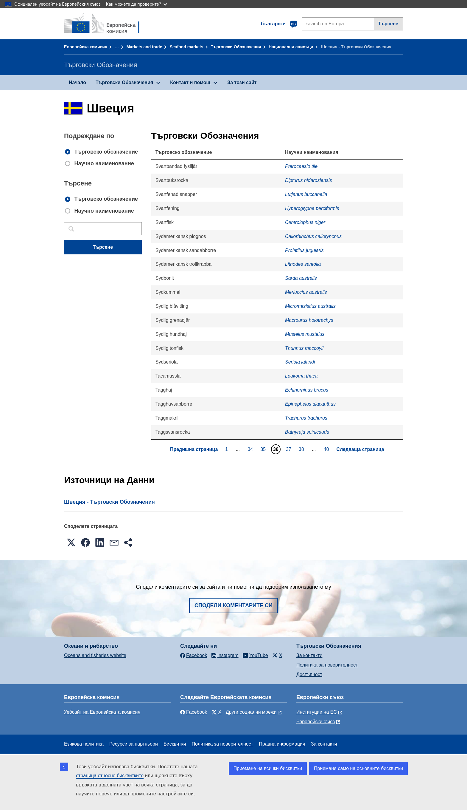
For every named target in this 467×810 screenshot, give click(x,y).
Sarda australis (301, 278)
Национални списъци (291, 46)
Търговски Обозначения (236, 46)
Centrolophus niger (305, 222)
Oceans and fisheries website (95, 655)
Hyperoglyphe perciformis (312, 208)
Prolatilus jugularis (304, 250)
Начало (77, 82)
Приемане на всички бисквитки (268, 768)
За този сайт (241, 82)
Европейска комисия (85, 46)
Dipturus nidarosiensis (308, 180)
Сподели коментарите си (233, 605)
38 (302, 449)
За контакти (309, 655)
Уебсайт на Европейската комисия (102, 712)
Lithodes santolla (303, 264)
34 (250, 449)
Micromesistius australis (310, 306)
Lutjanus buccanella (306, 194)
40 (327, 449)
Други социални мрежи (251, 712)
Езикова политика (84, 743)
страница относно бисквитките (110, 775)
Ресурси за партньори (133, 743)
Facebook (193, 712)
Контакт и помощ (190, 82)
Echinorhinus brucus (306, 389)
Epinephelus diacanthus (310, 403)
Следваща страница (360, 449)
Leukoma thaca (301, 375)
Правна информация (282, 743)
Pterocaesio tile (301, 166)
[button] (71, 542)
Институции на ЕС (316, 712)
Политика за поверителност (327, 664)
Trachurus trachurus (306, 418)
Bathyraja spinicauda (307, 432)
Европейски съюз (315, 721)
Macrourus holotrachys (309, 320)
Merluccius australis (306, 292)
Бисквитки (175, 743)
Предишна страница (194, 449)
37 (289, 449)
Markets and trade (144, 46)
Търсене (388, 23)
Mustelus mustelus (305, 334)
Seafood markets (186, 46)
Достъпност (309, 674)
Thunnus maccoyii (304, 348)
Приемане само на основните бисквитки (358, 768)
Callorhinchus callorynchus (313, 236)
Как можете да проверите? (136, 4)
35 (263, 449)
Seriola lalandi (300, 361)
